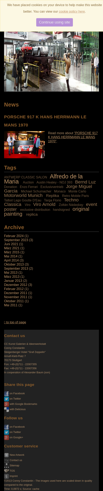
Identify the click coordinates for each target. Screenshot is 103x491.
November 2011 (15, 297)
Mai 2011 (11, 305)
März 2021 (12, 248)
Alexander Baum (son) (37, 372)
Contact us (13, 460)
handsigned (61, 209)
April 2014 (11, 260)
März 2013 (12, 276)
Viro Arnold (44, 204)
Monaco (60, 191)
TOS (9, 470)
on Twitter (12, 398)
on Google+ (13, 437)
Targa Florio (52, 200)
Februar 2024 (14, 236)
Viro (28, 205)
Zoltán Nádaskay (71, 205)
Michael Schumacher (36, 191)
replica (32, 214)
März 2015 (12, 252)
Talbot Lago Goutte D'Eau (22, 200)
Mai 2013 (11, 272)
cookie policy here (72, 11)
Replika (52, 195)
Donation (10, 187)
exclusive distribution (35, 209)
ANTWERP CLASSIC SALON (25, 177)
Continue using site (54, 22)
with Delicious (15, 409)
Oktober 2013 (14, 264)
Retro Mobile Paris (75, 196)
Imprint (11, 476)
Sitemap (11, 465)
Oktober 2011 (14, 301)
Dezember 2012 (15, 285)
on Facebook (14, 393)
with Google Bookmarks (20, 403)
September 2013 (16, 268)
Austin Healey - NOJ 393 (54, 182)
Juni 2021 (11, 244)
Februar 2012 (14, 289)
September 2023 (16, 240)
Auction (28, 182)
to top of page (15, 322)
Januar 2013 (13, 280)
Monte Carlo (77, 191)
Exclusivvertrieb (52, 187)
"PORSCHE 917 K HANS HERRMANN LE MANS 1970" (73, 137)
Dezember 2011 (15, 293)
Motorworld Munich (23, 195)
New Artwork (14, 454)
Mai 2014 (11, 256)
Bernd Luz (85, 182)
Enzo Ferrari (29, 187)
